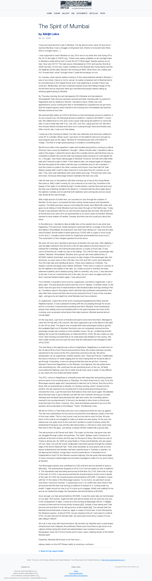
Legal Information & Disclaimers (76, 575)
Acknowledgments (76, 573)
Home (49, 13)
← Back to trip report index (51, 551)
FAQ (73, 13)
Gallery (65, 13)
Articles (93, 13)
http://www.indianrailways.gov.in (113, 560)
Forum (57, 13)
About (76, 571)
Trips (102, 13)
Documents (82, 13)
